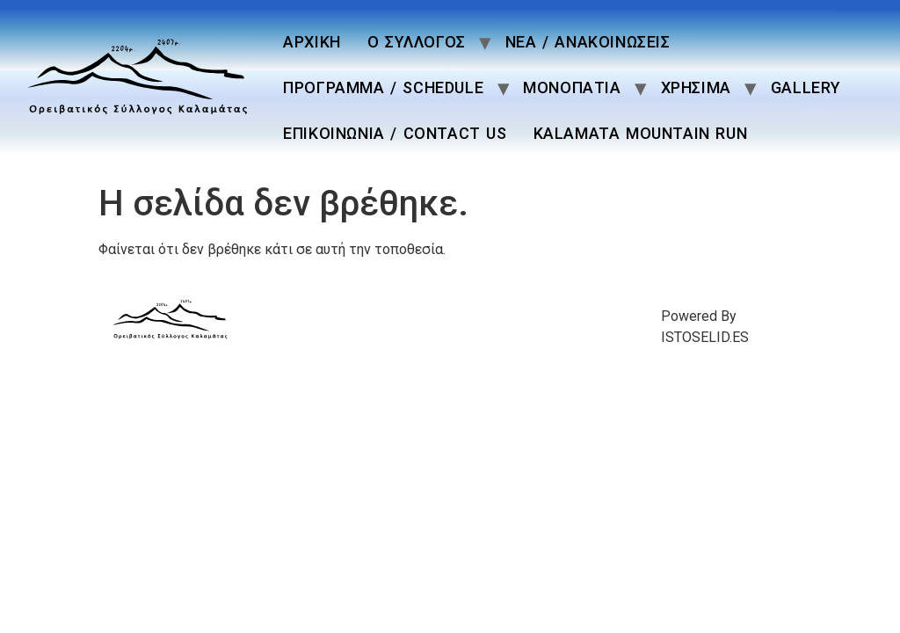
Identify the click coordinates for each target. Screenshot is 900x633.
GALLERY (806, 87)
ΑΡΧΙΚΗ (312, 42)
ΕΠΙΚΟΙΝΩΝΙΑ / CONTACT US (394, 133)
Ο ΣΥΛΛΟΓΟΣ (416, 42)
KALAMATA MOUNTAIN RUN (640, 133)
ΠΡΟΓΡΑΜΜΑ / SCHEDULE (383, 87)
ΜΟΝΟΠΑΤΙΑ (572, 87)
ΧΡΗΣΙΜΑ (696, 87)
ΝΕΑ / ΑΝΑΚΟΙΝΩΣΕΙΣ (588, 42)
